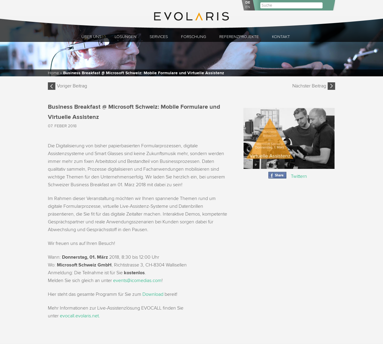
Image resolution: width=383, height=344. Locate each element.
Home (53, 72)
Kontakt (281, 36)
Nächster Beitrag (309, 86)
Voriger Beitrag (72, 86)
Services (159, 36)
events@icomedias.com (137, 281)
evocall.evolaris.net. (80, 316)
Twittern (299, 176)
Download (152, 294)
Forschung (193, 36)
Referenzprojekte (239, 36)
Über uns (91, 36)
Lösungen (125, 36)
